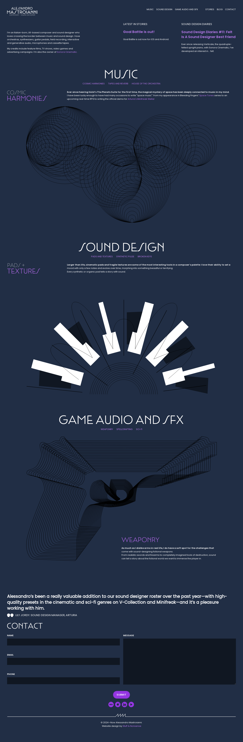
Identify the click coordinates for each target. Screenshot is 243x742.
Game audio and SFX (186, 9)
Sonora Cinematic (67, 52)
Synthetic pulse (125, 256)
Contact (230, 9)
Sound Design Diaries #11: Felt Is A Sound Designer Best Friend (208, 34)
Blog (220, 9)
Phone (11, 674)
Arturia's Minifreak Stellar (141, 99)
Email (10, 655)
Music (150, 9)
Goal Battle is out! (138, 31)
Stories (210, 9)
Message (128, 636)
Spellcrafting (124, 429)
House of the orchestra (146, 84)
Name (10, 636)
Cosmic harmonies (94, 84)
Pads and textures (102, 256)
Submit (121, 694)
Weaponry (107, 429)
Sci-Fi (139, 429)
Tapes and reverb (118, 84)
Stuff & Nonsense (132, 726)
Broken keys (144, 256)
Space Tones (206, 95)
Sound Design (165, 9)
